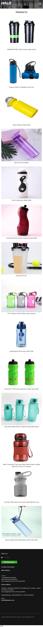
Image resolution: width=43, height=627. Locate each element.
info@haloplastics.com (7, 600)
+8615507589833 (16, 595)
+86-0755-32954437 (28, 595)
